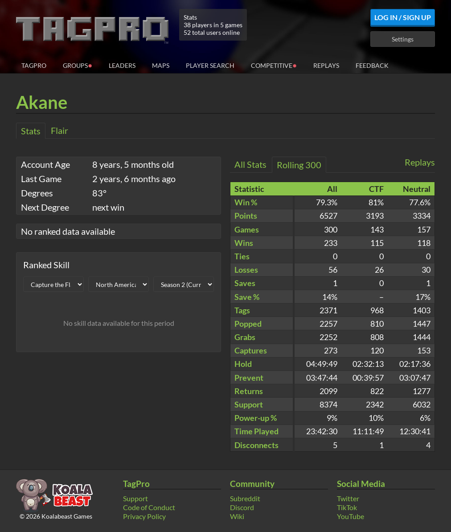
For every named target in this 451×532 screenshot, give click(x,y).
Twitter (348, 498)
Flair (59, 130)
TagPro (33, 65)
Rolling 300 (299, 164)
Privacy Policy (144, 516)
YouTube (350, 516)
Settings (403, 39)
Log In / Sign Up (402, 17)
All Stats (250, 164)
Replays (326, 65)
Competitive (274, 65)
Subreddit (245, 498)
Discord (242, 507)
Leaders (122, 65)
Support (135, 498)
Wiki (237, 516)
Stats (31, 130)
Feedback (372, 65)
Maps (160, 65)
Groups (77, 65)
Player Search (210, 65)
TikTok (347, 507)
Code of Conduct (149, 507)
